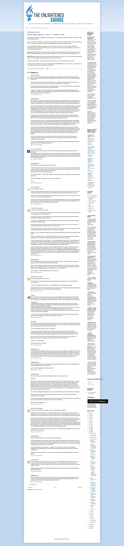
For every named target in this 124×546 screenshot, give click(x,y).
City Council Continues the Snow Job (93, 462)
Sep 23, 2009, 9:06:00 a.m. (36, 204)
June (91, 512)
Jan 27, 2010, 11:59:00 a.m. (36, 455)
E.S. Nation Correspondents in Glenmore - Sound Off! (93, 495)
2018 (90, 415)
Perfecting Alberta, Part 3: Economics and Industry (93, 446)
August (91, 509)
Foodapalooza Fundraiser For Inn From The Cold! (91, 185)
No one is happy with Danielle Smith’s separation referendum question (91, 141)
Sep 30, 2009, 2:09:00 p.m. (36, 345)
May (91, 514)
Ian (31, 295)
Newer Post (30, 487)
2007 (90, 526)
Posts (90, 381)
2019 (90, 413)
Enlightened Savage (35, 208)
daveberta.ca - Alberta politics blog (91, 136)
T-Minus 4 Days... (92, 506)
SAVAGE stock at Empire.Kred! (92, 393)
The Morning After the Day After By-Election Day (93, 484)
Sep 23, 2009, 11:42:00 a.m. (37, 291)
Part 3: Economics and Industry (92, 201)
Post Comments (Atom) (38, 489)
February (92, 520)
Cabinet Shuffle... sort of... (93, 479)
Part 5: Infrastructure (91, 206)
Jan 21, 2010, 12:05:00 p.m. (36, 431)
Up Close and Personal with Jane (91, 166)
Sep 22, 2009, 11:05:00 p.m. (37, 159)
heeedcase (33, 459)
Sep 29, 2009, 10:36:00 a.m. (37, 317)
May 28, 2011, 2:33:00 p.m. (36, 481)
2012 (90, 426)
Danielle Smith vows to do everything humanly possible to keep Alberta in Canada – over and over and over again (92, 152)
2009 (90, 431)
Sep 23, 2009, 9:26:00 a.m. (36, 255)
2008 (90, 524)
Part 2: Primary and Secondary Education (92, 198)
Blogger (67, 539)
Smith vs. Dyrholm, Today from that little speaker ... (93, 468)
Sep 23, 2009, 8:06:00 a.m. (36, 182)
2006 (90, 528)
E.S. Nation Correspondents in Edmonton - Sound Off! (93, 502)
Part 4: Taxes (91, 203)
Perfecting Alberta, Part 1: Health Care (45, 35)
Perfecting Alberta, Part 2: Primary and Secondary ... (93, 452)
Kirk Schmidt (34, 75)
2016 (90, 419)
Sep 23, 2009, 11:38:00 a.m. (37, 272)
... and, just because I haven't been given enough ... (93, 474)
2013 (90, 424)
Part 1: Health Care (92, 195)
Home (27, 28)
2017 (90, 417)
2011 (90, 428)
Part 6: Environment (91, 208)
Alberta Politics (91, 146)
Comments (91, 384)
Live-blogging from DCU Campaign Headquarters (93, 489)
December (92, 433)
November (92, 435)
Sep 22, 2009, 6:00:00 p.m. (36, 94)
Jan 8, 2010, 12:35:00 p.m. (36, 404)
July (91, 511)
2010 (90, 430)
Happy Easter (90, 161)
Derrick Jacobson (35, 149)
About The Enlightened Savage (39, 28)
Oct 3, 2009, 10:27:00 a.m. (36, 369)
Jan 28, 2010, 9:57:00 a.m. (36, 471)
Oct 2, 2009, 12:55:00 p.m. (36, 358)
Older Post (80, 487)
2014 (90, 422)
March (91, 518)
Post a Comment (32, 484)
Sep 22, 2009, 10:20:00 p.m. (37, 144)
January (92, 522)
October (92, 437)
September (92, 439)
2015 (90, 420)
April (91, 516)
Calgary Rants (91, 182)
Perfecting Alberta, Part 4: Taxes (93, 441)
